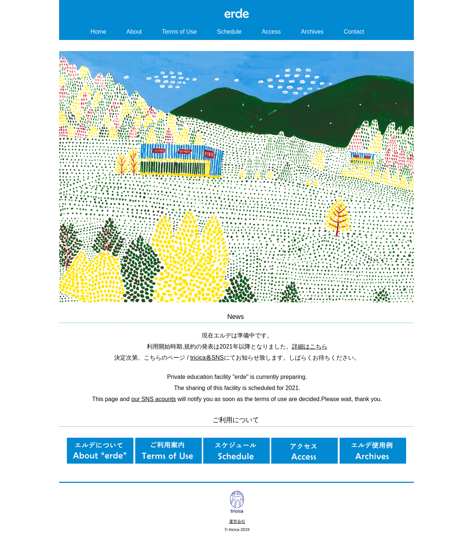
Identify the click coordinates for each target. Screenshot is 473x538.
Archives (312, 31)
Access (271, 31)
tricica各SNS (207, 357)
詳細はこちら (309, 346)
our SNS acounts (153, 399)
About (134, 31)
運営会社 (237, 521)
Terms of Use (179, 31)
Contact (354, 31)
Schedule (229, 31)
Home (98, 31)
